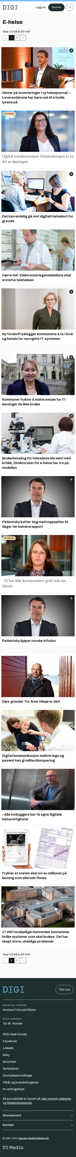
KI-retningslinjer (14, 1089)
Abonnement (38, 1115)
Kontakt (38, 1125)
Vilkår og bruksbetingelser (21, 1082)
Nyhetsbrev (11, 1068)
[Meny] (69, 7)
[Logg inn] (40, 7)
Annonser (9, 1061)
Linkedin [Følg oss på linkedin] (8, 1048)
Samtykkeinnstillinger (17, 1075)
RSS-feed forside (15, 1034)
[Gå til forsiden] (10, 7)
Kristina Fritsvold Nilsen (19, 1010)
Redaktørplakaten (19, 1103)
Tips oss (64, 989)
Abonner (56, 7)
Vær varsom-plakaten (56, 1098)
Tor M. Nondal (12, 1023)
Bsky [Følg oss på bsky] (6, 1055)
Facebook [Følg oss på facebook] (10, 1041)
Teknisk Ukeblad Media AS (33, 1138)
